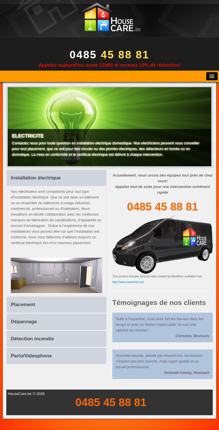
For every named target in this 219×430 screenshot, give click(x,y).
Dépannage (24, 321)
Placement (23, 304)
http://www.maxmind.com (128, 282)
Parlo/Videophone (31, 356)
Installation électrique (36, 178)
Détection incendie (32, 338)
